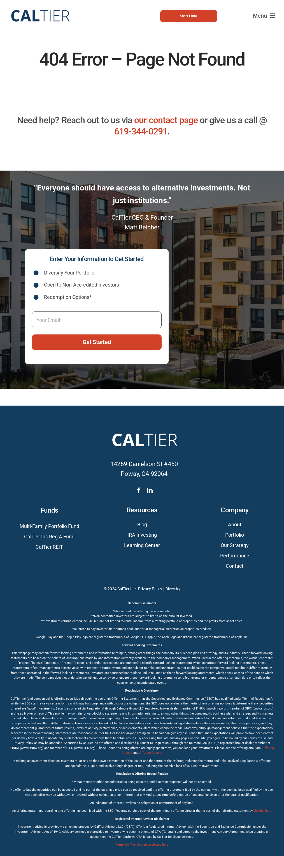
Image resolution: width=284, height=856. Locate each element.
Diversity (173, 589)
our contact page (166, 120)
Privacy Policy (150, 589)
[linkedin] (150, 490)
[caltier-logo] (39, 7)
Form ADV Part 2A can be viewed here (142, 844)
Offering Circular (150, 753)
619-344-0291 (141, 131)
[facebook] (138, 490)
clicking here (262, 811)
